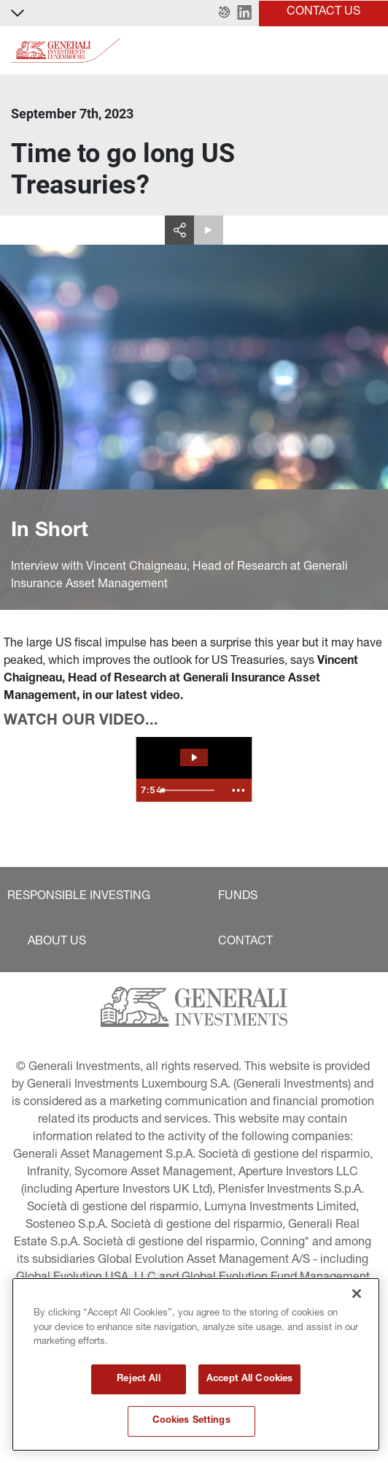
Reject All (138, 1379)
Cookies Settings (191, 1421)
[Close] (357, 1293)
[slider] (190, 790)
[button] (224, 13)
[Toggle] (368, 51)
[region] (196, 1364)
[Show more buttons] (238, 790)
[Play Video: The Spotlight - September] (194, 757)
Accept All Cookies (249, 1379)
